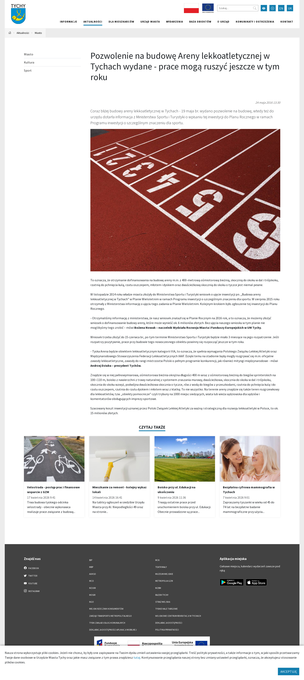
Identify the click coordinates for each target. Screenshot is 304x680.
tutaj (137, 657)
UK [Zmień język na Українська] (290, 8)
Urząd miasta (150, 21)
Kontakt (286, 21)
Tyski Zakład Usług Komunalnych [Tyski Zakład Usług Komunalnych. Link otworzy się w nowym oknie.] (107, 622)
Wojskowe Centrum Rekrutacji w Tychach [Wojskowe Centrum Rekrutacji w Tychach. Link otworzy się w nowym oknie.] (178, 616)
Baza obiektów (200, 21)
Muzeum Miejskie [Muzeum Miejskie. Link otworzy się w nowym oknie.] (164, 574)
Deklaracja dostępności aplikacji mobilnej (113, 629)
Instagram (32, 591)
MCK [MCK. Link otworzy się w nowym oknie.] (157, 560)
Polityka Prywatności (167, 629)
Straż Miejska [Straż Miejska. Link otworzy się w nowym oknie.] (162, 601)
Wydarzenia (174, 21)
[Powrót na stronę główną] (9, 32)
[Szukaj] (237, 8)
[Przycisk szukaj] (255, 8)
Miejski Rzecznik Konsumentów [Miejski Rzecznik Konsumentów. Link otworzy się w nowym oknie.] (106, 608)
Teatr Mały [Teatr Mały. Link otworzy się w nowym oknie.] (161, 567)
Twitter (30, 575)
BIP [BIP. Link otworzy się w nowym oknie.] (90, 560)
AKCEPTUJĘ (288, 671)
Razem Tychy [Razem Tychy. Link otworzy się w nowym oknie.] (161, 595)
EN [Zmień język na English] (281, 8)
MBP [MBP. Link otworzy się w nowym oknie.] (91, 567)
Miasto (38, 32)
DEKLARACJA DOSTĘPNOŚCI (168, 622)
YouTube (31, 583)
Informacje (68, 21)
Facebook (31, 568)
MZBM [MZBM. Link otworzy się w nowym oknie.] (158, 588)
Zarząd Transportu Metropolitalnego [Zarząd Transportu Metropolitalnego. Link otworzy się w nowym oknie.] (110, 616)
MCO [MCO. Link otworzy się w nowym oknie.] (91, 581)
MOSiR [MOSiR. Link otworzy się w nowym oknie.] (92, 595)
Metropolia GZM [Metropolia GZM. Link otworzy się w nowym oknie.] (164, 581)
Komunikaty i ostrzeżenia (255, 21)
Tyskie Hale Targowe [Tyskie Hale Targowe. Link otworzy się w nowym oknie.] (166, 608)
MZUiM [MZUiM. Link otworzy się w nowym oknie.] (92, 588)
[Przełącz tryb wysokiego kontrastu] (264, 8)
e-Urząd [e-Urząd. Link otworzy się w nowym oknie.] (223, 21)
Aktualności (92, 21)
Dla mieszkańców (121, 21)
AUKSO (92, 574)
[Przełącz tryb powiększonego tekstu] (272, 8)
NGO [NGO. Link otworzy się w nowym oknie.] (91, 601)
